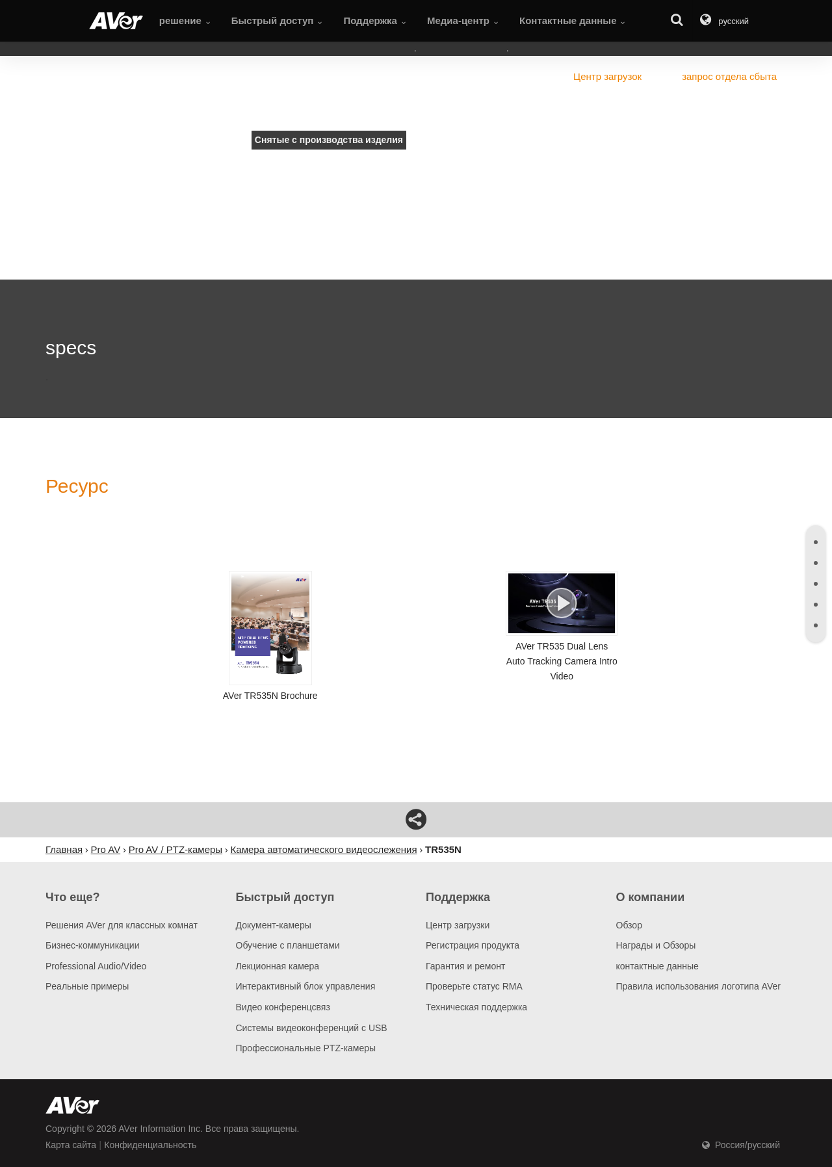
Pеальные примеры (87, 986)
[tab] (816, 542)
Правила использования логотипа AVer (698, 986)
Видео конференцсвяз (283, 1007)
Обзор (629, 925)
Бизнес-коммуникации (93, 945)
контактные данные (657, 966)
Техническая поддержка (476, 1007)
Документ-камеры (273, 925)
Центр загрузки (457, 925)
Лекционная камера (278, 966)
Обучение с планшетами (288, 945)
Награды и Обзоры (656, 945)
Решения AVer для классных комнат (122, 925)
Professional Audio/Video (96, 966)
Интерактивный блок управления (306, 986)
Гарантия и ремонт (465, 966)
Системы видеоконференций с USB (311, 1028)
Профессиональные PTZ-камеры (306, 1048)
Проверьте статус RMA (474, 986)
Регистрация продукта (472, 945)
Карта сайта (71, 1145)
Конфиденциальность (150, 1145)
